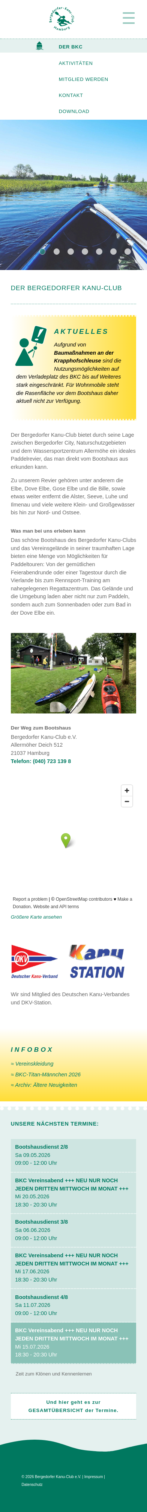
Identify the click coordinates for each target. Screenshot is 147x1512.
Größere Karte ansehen (36, 917)
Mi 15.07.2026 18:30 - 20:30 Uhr (71, 1342)
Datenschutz (32, 1485)
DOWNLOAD (74, 111)
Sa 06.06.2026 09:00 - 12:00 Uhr (41, 1230)
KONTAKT (71, 95)
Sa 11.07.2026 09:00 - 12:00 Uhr (41, 1305)
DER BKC (71, 47)
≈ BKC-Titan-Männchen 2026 (46, 1074)
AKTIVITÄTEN (76, 63)
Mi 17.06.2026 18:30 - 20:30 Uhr (71, 1267)
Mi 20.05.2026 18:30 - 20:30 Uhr (71, 1192)
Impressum (93, 1477)
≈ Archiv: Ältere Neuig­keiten (44, 1085)
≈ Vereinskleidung (32, 1064)
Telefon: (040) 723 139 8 (41, 761)
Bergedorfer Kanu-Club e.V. (58, 1477)
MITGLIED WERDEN (83, 79)
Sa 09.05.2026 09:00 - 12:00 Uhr (41, 1155)
